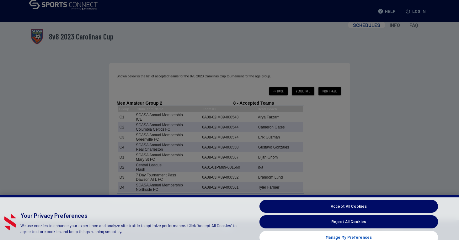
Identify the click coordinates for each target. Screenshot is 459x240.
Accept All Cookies (349, 209)
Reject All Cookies (348, 225)
